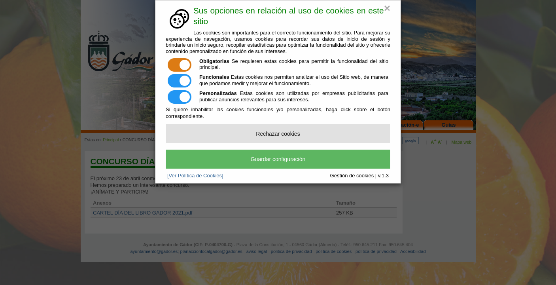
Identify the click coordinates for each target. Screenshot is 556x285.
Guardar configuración (278, 159)
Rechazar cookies (278, 134)
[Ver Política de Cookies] (195, 176)
